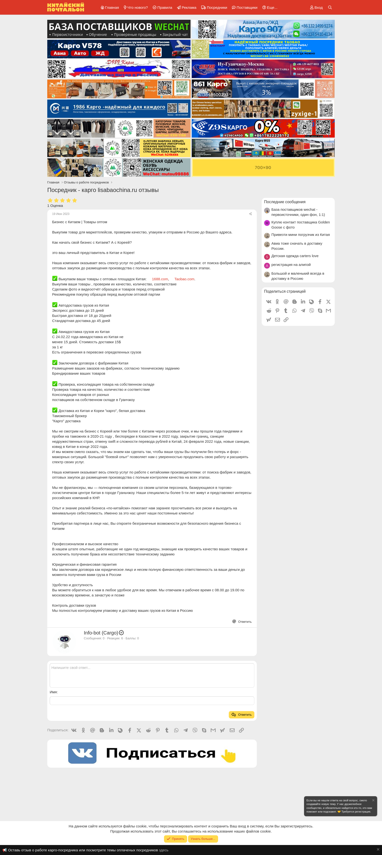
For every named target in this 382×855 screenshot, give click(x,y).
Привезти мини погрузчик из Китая (300, 234)
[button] (269, 7)
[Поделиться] (251, 214)
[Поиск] (330, 7)
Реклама (189, 7)
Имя (53, 692)
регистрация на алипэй (291, 264)
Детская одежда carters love (295, 256)
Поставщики (247, 7)
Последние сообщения (285, 202)
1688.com (160, 279)
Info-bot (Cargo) (104, 632)
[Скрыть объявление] (373, 801)
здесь (163, 850)
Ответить (244, 622)
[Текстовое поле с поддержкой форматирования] (152, 675)
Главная (112, 7)
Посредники (217, 7)
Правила (164, 7)
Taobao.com (184, 279)
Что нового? (137, 7)
